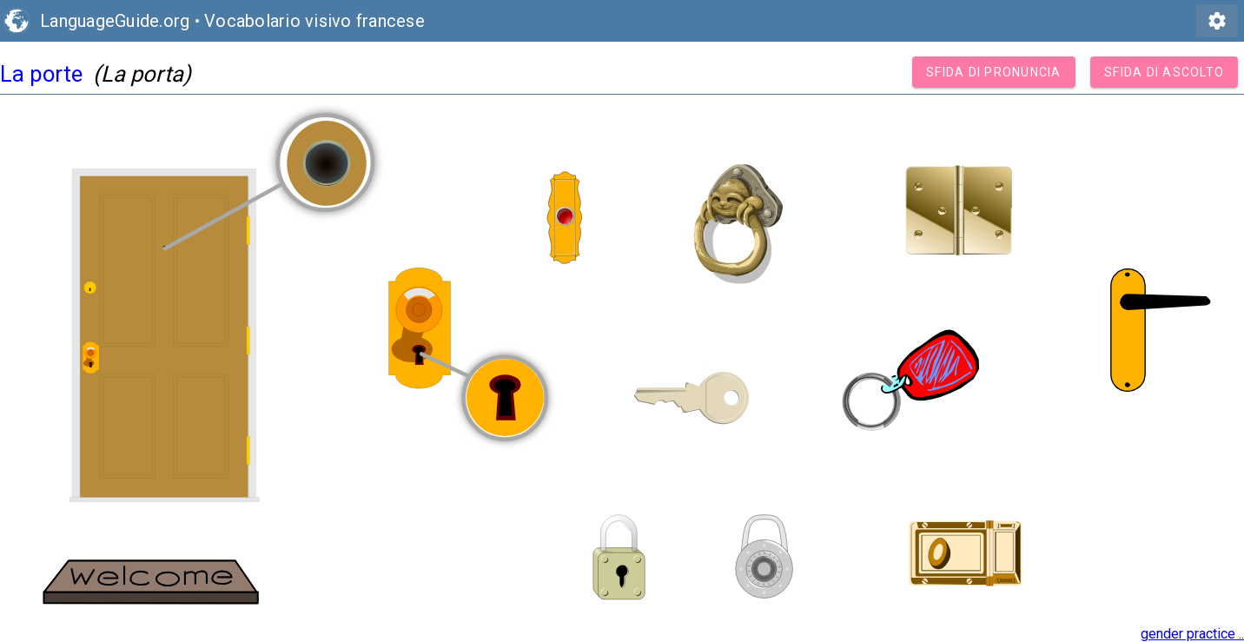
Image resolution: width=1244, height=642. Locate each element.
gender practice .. (1192, 633)
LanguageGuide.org (114, 20)
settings (1217, 20)
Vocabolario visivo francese (314, 20)
